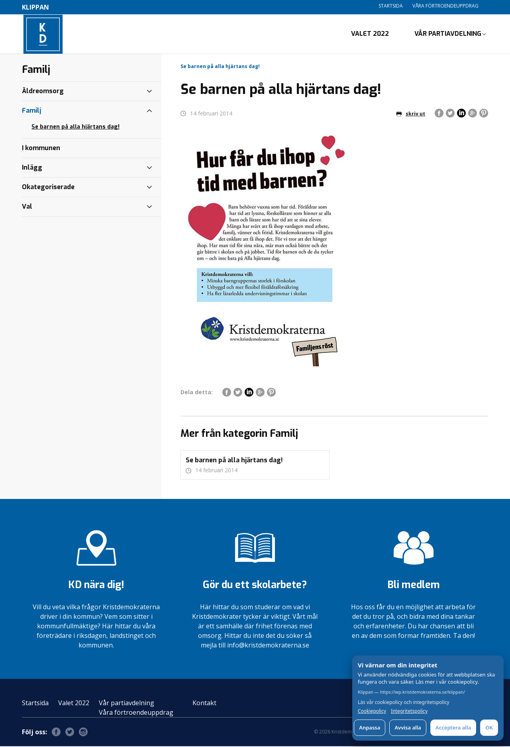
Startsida (391, 5)
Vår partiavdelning (447, 34)
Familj (31, 111)
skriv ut (410, 114)
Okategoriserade (48, 188)
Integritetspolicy (409, 711)
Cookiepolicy (372, 711)
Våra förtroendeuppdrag (445, 5)
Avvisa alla (407, 727)
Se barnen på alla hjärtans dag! (75, 127)
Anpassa (369, 727)
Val (27, 207)
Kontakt (204, 703)
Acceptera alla (453, 727)
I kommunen (41, 149)
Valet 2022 (370, 34)
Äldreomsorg (43, 92)
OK (489, 727)
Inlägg (32, 168)
